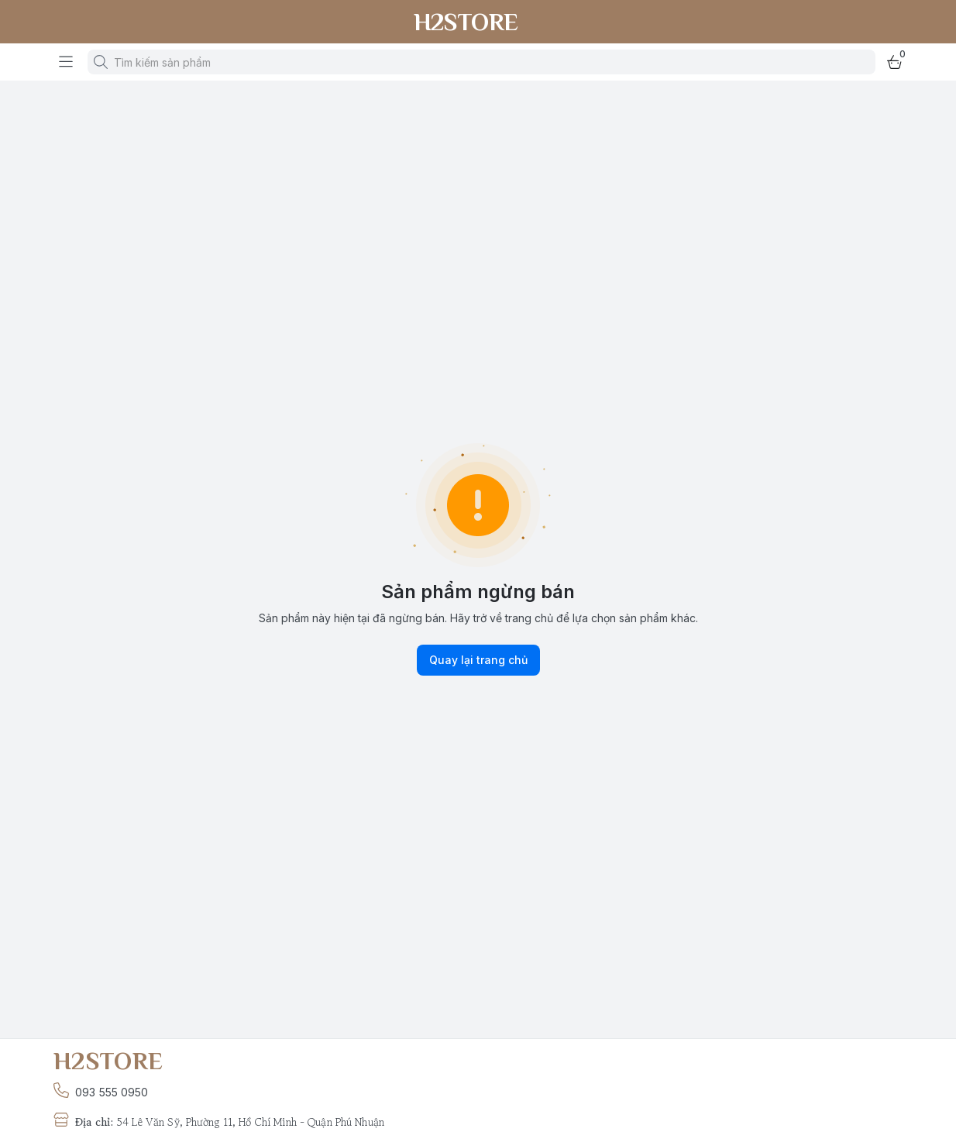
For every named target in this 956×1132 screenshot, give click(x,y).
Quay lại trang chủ (478, 660)
